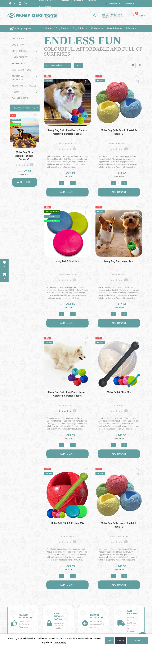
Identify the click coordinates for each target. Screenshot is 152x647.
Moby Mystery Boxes (24, 85)
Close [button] (109, 640)
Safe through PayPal (59, 616)
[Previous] (11, 146)
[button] (4, 276)
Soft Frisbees (20, 51)
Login (83, 35)
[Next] (38, 146)
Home (48, 28)
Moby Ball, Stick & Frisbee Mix (67, 523)
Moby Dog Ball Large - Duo (119, 261)
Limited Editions (21, 70)
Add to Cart (24, 182)
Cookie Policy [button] (60, 642)
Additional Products (18, 78)
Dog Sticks (18, 44)
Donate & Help (20, 98)
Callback (105, 17)
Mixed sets (18, 63)
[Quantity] (67, 183)
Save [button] (137, 640)
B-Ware (16, 92)
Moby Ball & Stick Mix (67, 261)
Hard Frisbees (20, 57)
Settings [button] (120, 640)
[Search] (94, 16)
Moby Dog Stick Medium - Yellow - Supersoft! (24, 156)
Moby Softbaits (45, 7)
